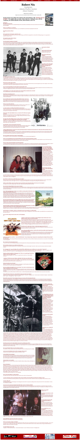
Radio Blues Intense (14, 0)
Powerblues (76, 0)
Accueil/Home (4, 0)
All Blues (32, 0)
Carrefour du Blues (47, 0)
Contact (70, 0)
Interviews (54, 0)
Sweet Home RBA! (24, 0)
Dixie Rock (39, 0)
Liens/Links (63, 0)
